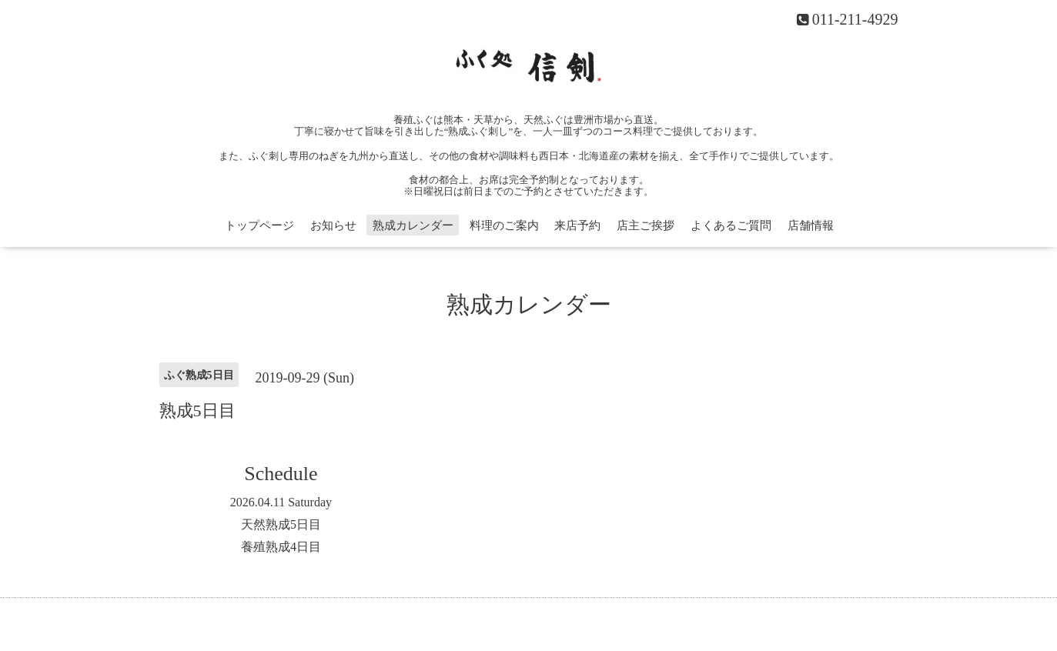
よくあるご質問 (731, 225)
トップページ (259, 225)
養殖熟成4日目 (281, 546)
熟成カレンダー (413, 225)
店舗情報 (811, 225)
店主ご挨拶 (645, 225)
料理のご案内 (504, 225)
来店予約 (577, 225)
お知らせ (333, 225)
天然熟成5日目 (281, 524)
